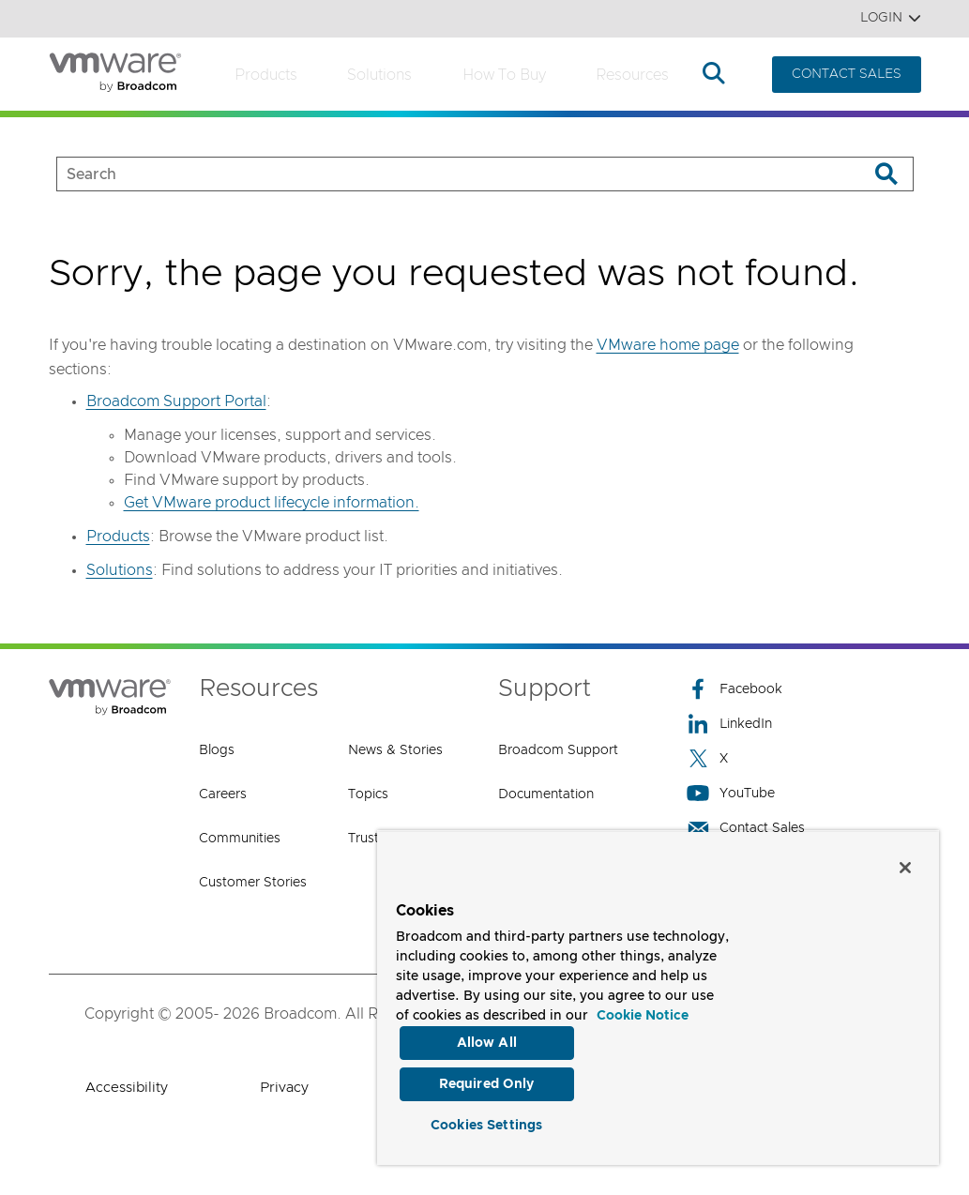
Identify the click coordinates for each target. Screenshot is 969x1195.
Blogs (217, 750)
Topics (368, 794)
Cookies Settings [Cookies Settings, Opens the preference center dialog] (486, 1123)
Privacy (284, 1088)
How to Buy (504, 75)
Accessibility (126, 1088)
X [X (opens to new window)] (707, 758)
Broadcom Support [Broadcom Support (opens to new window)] (558, 750)
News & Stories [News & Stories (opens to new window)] (395, 750)
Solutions (379, 75)
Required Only (487, 1081)
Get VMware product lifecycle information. (271, 502)
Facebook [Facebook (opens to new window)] (734, 689)
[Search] (887, 174)
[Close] (905, 863)
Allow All (487, 1038)
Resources (632, 75)
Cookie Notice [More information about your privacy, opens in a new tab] (643, 1011)
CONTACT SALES (846, 74)
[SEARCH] (443, 174)
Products (266, 75)
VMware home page (668, 345)
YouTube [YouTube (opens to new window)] (731, 793)
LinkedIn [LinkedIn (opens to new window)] (729, 723)
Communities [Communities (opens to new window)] (239, 838)
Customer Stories (253, 882)
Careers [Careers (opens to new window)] (223, 794)
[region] (658, 995)
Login (890, 18)
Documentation (546, 794)
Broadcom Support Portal (176, 401)
